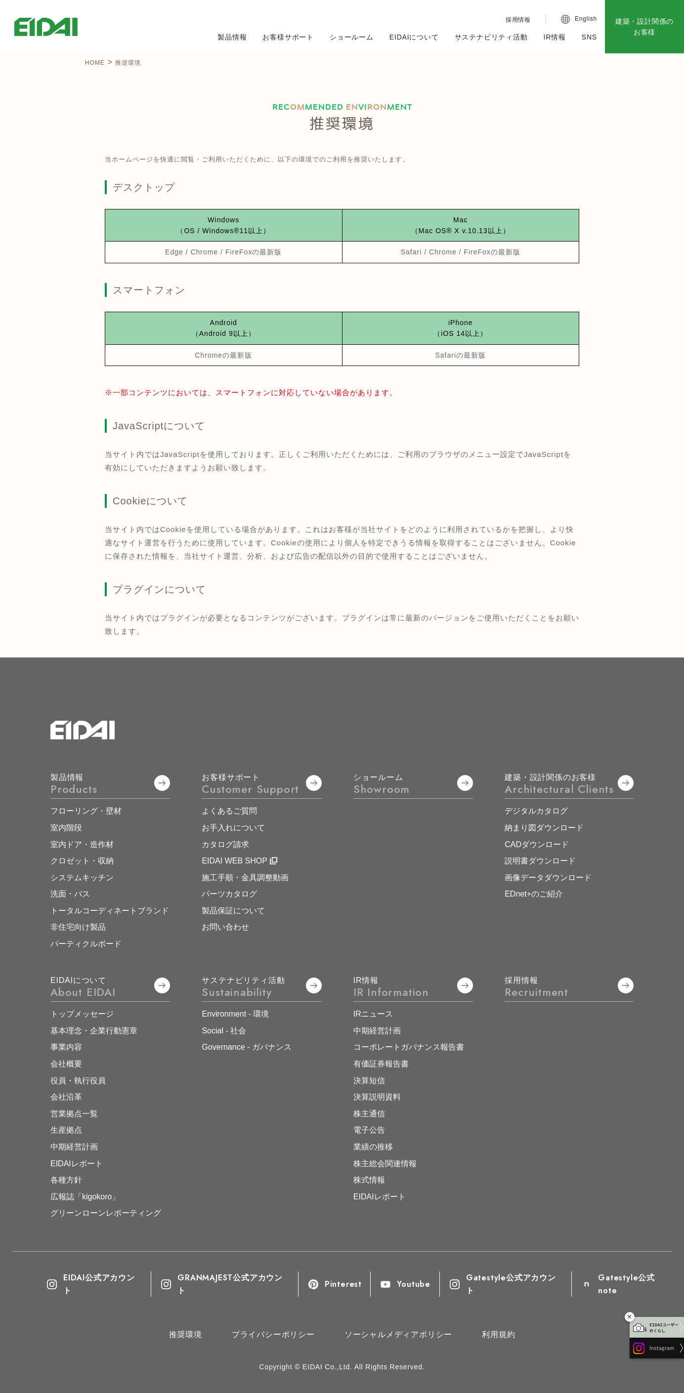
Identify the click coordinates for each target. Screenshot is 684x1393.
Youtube (405, 1284)
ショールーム (352, 37)
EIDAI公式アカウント (91, 1284)
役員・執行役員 (78, 1080)
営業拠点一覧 (74, 1113)
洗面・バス (70, 894)
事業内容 (66, 1047)
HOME (95, 62)
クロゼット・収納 (82, 861)
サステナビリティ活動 (491, 37)
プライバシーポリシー (273, 1334)
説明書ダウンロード (540, 861)
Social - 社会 (224, 1030)
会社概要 (66, 1064)
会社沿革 (66, 1097)
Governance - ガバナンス (246, 1047)
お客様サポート (288, 37)
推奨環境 (185, 1334)
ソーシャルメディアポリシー (398, 1334)
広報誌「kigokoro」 (85, 1196)
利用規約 (498, 1334)
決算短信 (369, 1080)
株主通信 (369, 1113)
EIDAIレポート (76, 1163)
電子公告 (369, 1130)
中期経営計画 (74, 1147)
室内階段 (66, 827)
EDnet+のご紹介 (534, 894)
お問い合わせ (225, 927)
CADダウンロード (537, 844)
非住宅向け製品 (78, 927)
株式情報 (369, 1180)
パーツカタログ (229, 894)
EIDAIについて (414, 37)
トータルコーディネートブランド (109, 910)
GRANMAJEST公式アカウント (222, 1284)
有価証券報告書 (381, 1064)
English (586, 18)
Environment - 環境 (235, 1014)
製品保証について (233, 910)
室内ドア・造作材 (82, 844)
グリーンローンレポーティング (105, 1213)
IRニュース (373, 1014)
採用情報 (518, 19)
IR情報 (555, 37)
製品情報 (232, 37)
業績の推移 (373, 1147)
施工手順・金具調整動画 (245, 877)
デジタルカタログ (536, 811)
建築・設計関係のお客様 (644, 26)
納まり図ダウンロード (544, 827)
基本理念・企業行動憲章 (93, 1030)
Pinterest (334, 1284)
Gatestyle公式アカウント (503, 1284)
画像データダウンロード (548, 877)
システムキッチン (82, 877)
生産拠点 (66, 1130)
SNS (589, 37)
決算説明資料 (377, 1097)
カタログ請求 (225, 844)
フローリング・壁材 (86, 811)
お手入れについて (233, 827)
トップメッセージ (82, 1014)
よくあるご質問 (229, 811)
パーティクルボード (86, 944)
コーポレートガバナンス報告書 (408, 1047)
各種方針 (66, 1180)
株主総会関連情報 (385, 1163)
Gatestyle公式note (618, 1284)
